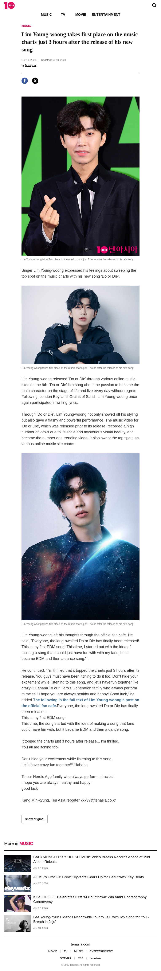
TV (63, 14)
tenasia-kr (95, 958)
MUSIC (46, 14)
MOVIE (80, 14)
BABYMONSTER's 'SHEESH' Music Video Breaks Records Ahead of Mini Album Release (91, 859)
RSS (80, 958)
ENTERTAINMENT (106, 14)
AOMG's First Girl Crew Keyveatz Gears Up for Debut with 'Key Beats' (88, 877)
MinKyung (31, 65)
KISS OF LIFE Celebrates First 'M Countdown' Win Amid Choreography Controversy (89, 899)
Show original (34, 819)
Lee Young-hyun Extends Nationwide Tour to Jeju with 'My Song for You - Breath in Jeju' (91, 919)
